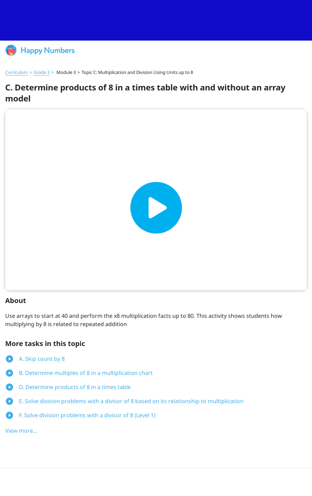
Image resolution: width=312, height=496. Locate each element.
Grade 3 (42, 72)
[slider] (156, 20)
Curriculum (16, 72)
